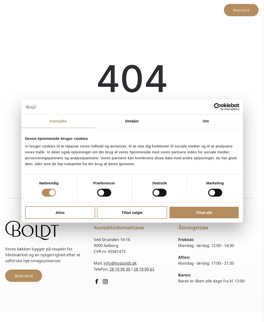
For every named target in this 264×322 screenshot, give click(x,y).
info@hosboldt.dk (120, 263)
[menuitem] (95, 6)
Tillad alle (204, 212)
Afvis (60, 212)
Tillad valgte (131, 212)
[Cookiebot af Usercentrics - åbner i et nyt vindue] (217, 106)
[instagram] (105, 282)
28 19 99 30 (119, 269)
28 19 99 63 (144, 269)
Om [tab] (206, 121)
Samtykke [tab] (58, 121)
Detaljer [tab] (132, 121)
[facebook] (96, 282)
